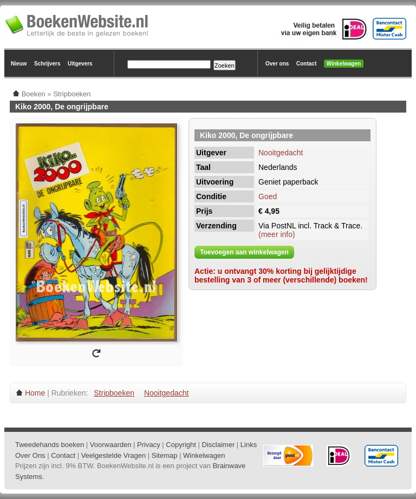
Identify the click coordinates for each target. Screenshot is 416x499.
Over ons (277, 64)
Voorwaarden (111, 445)
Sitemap (165, 455)
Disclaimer (218, 445)
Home (35, 393)
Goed (267, 196)
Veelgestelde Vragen (113, 455)
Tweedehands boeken (49, 445)
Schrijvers (47, 64)
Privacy (148, 445)
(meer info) (276, 234)
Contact (306, 64)
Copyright (181, 445)
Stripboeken (114, 393)
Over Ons (30, 455)
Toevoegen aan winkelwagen (244, 252)
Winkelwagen (344, 64)
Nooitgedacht (280, 152)
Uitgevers (80, 64)
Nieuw (19, 64)
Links (248, 445)
